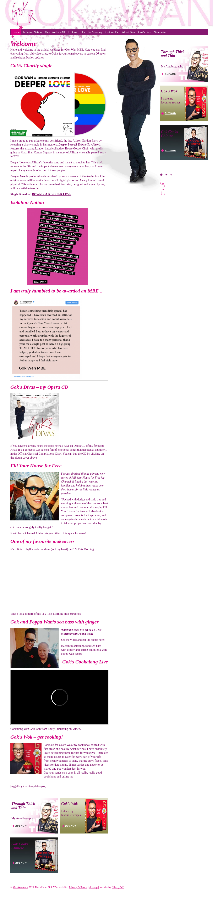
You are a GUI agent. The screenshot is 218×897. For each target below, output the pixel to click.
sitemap (93, 887)
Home (16, 32)
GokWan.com (20, 887)
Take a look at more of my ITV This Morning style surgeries (45, 613)
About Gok (128, 32)
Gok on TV (112, 32)
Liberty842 (118, 887)
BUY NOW (21, 825)
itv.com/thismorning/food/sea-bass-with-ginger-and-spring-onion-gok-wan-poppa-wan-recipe (84, 649)
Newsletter (160, 32)
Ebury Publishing (58, 728)
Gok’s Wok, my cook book (74, 744)
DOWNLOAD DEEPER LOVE (51, 194)
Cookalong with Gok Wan (25, 728)
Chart (58, 453)
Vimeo (76, 728)
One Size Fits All (55, 32)
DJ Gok (72, 32)
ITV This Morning (91, 32)
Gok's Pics (144, 32)
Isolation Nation (32, 32)
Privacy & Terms (78, 887)
